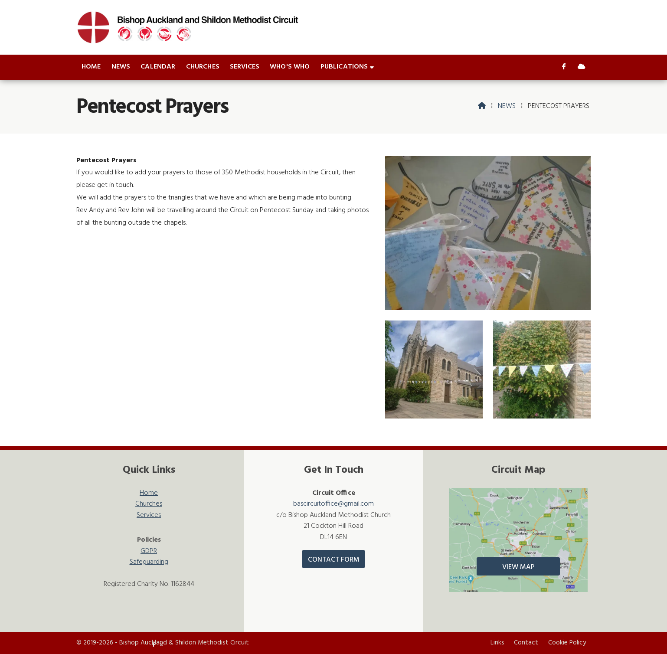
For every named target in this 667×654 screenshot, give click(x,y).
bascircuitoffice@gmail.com (333, 504)
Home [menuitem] (91, 66)
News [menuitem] (121, 66)
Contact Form (334, 560)
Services (149, 515)
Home (149, 493)
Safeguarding (149, 562)
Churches (148, 504)
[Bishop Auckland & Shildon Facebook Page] (564, 67)
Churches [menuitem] (202, 66)
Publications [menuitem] (344, 66)
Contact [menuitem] (526, 643)
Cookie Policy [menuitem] (567, 643)
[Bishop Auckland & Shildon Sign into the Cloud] (581, 67)
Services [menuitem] (244, 66)
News (507, 106)
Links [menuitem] (497, 643)
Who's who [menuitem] (290, 66)
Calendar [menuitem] (158, 66)
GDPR (149, 551)
